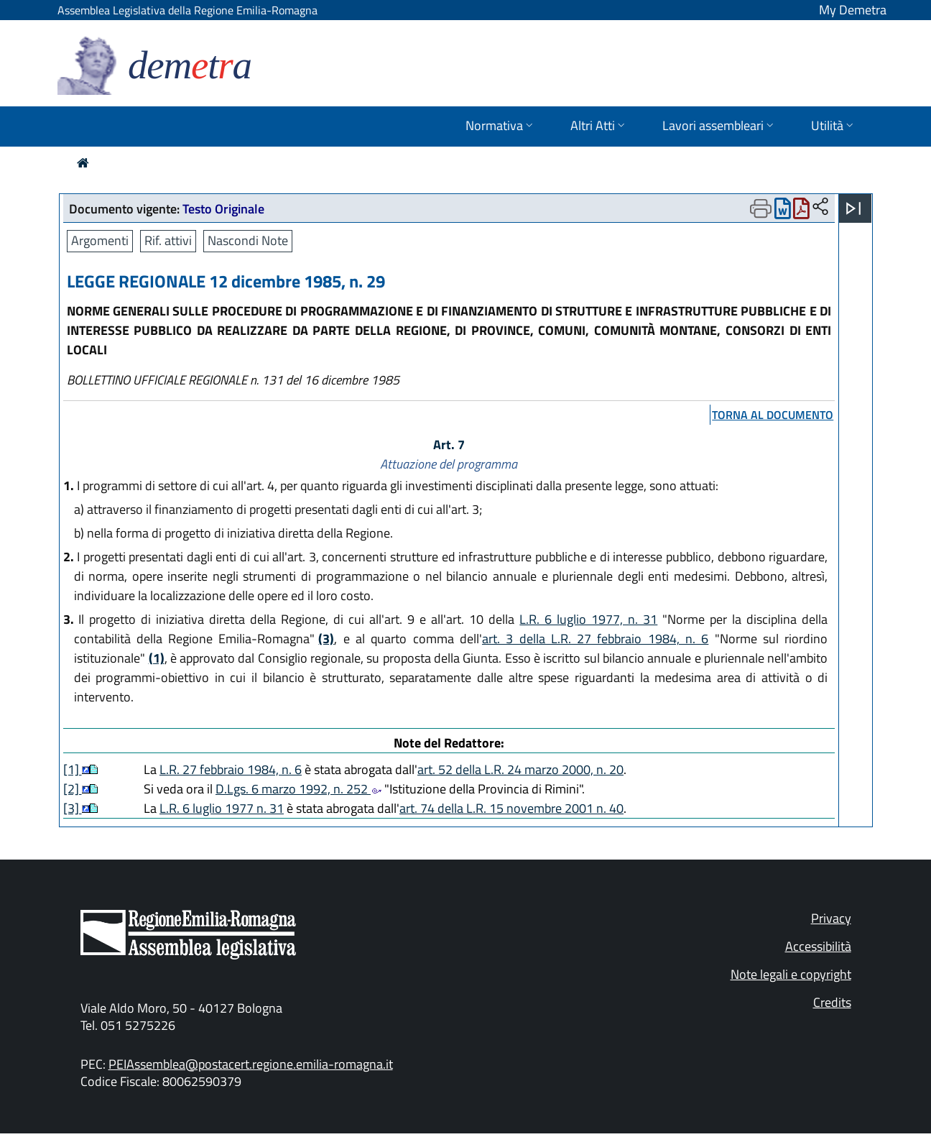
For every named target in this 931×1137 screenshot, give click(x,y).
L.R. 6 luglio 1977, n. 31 (588, 619)
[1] (72, 769)
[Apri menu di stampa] (761, 208)
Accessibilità (818, 946)
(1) (157, 658)
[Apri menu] (853, 208)
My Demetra (852, 9)
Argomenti (100, 240)
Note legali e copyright (791, 974)
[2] (72, 788)
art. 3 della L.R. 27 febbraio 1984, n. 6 (595, 638)
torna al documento (772, 414)
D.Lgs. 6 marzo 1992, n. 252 (298, 788)
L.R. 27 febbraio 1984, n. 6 (230, 769)
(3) (326, 638)
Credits (832, 1002)
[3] (72, 808)
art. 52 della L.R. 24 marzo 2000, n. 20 (520, 769)
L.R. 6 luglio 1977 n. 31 (221, 808)
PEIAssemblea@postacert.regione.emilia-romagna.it (250, 1064)
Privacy (831, 918)
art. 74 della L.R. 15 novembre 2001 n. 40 (511, 808)
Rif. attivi (168, 240)
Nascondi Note (248, 240)
